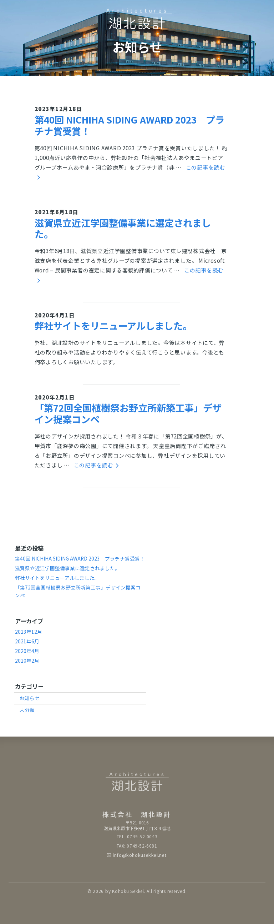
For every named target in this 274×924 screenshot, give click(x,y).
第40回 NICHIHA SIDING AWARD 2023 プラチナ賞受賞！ (129, 125)
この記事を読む (96, 465)
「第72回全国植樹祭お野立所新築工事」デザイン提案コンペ (128, 413)
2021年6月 (27, 641)
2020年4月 (27, 650)
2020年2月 (27, 660)
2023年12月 (28, 631)
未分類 (27, 709)
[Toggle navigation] (249, 13)
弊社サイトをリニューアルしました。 (113, 325)
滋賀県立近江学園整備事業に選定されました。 (123, 228)
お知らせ (30, 698)
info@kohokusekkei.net (140, 855)
